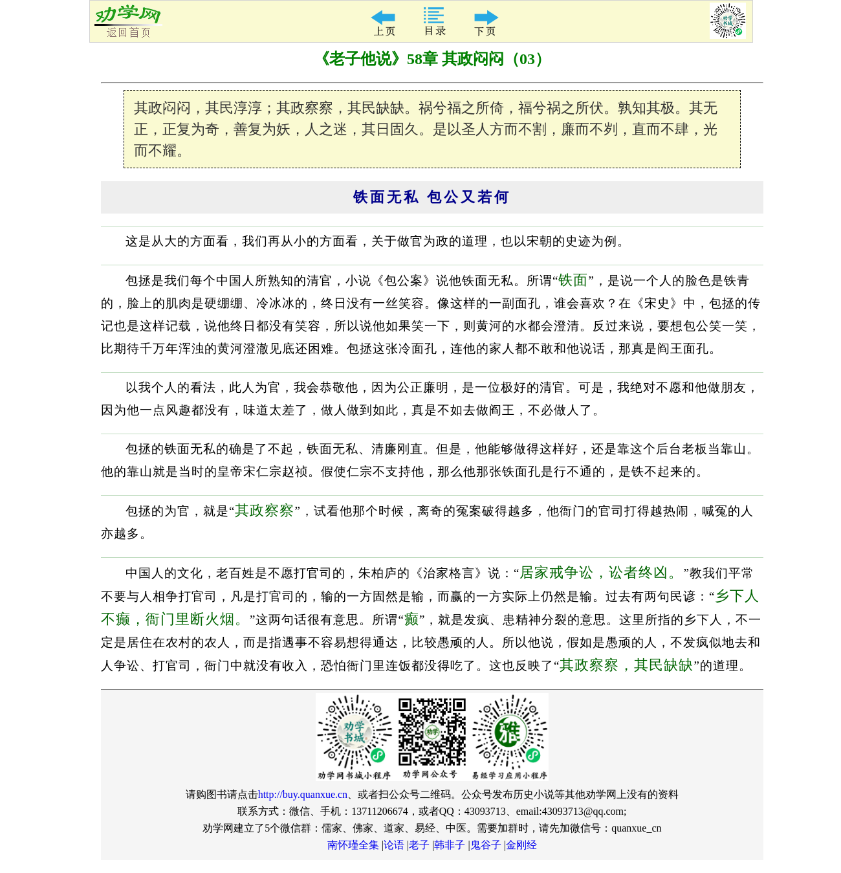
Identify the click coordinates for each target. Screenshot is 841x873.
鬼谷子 (485, 844)
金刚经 (521, 844)
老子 (419, 844)
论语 (394, 844)
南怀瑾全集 (353, 844)
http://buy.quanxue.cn (303, 794)
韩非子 (449, 844)
